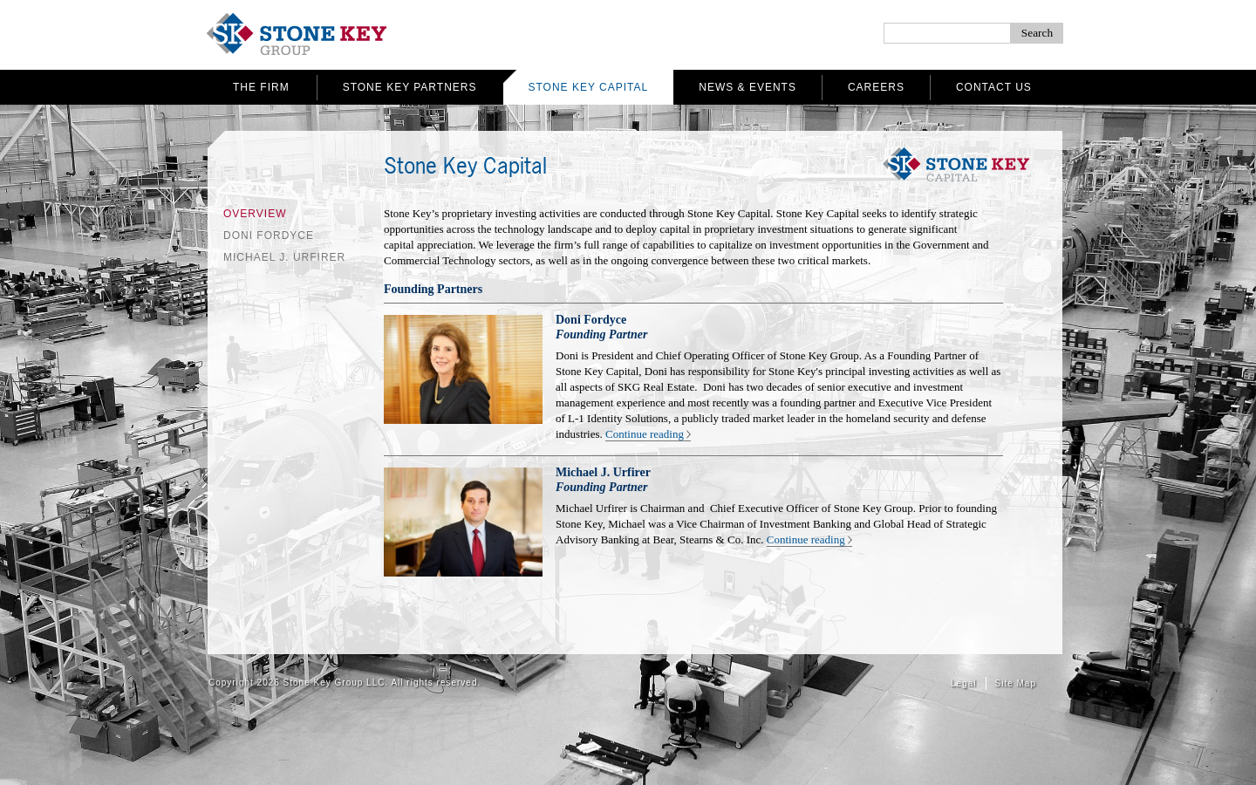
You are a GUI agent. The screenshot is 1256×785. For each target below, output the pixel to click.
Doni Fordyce (268, 235)
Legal (963, 683)
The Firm (261, 87)
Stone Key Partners (410, 87)
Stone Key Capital (589, 87)
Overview (254, 214)
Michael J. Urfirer (284, 257)
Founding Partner (601, 334)
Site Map (1015, 683)
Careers (876, 87)
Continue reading (644, 433)
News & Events (747, 87)
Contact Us (994, 87)
